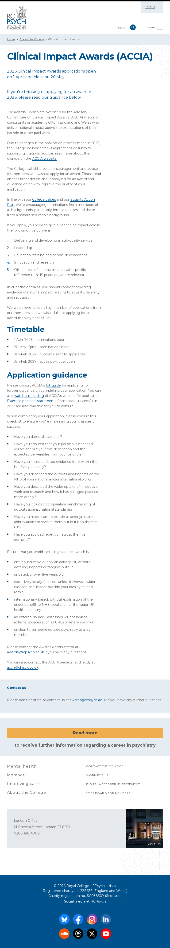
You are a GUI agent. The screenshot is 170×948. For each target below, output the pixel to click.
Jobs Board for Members (108, 793)
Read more (85, 733)
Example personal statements (31, 401)
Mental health (22, 766)
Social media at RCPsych (85, 901)
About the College (31, 39)
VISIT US (154, 844)
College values (44, 199)
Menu (155, 28)
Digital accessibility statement (113, 784)
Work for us (97, 775)
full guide (53, 385)
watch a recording (29, 396)
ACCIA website (44, 158)
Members (17, 775)
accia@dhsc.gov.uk (22, 667)
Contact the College (105, 766)
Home (11, 39)
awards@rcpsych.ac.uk (25, 652)
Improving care (23, 783)
